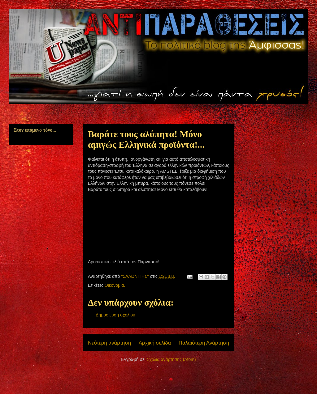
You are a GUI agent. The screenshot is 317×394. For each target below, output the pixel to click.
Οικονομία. (115, 285)
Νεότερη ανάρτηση (109, 343)
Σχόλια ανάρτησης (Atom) (171, 359)
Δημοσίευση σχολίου (115, 314)
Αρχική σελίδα (155, 343)
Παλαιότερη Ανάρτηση (204, 343)
